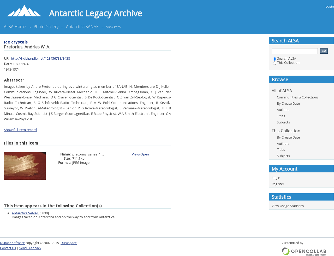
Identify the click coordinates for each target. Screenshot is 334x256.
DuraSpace (69, 243)
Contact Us (8, 248)
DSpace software (12, 243)
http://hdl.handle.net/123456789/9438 (40, 58)
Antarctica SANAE (82, 26)
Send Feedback (30, 248)
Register (278, 184)
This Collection (286, 62)
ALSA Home (15, 26)
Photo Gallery (46, 26)
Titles (281, 116)
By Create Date (288, 103)
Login (329, 6)
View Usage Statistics (288, 205)
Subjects (283, 122)
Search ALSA (284, 58)
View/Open (140, 154)
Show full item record (20, 129)
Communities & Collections (298, 97)
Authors (283, 109)
